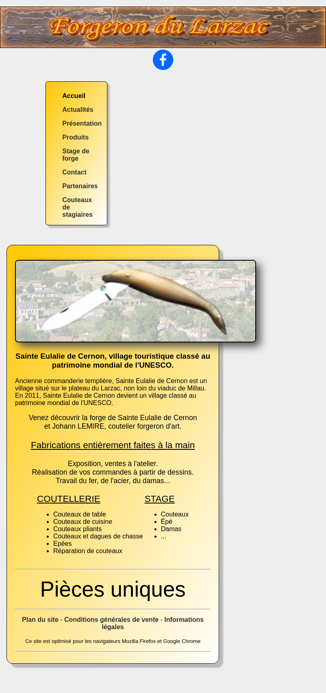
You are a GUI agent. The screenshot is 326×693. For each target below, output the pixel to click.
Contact (74, 172)
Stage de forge (75, 155)
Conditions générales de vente (111, 619)
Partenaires (80, 186)
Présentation (82, 123)
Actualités (77, 109)
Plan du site (40, 619)
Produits (75, 137)
